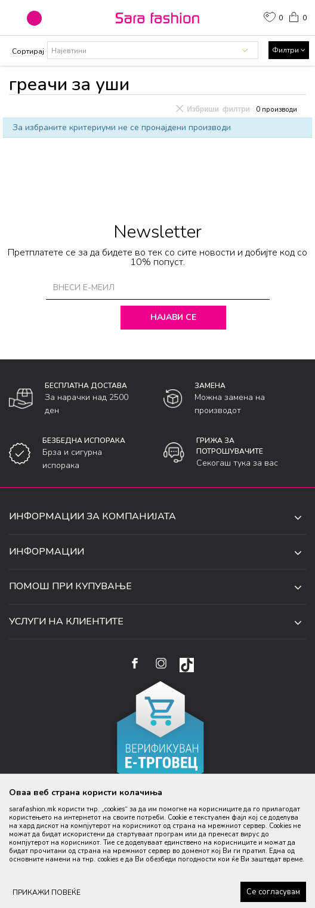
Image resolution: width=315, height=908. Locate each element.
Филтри (288, 50)
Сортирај (28, 51)
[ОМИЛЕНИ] (273, 18)
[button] (34, 18)
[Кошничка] (297, 16)
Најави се (176, 317)
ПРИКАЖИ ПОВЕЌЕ (47, 892)
